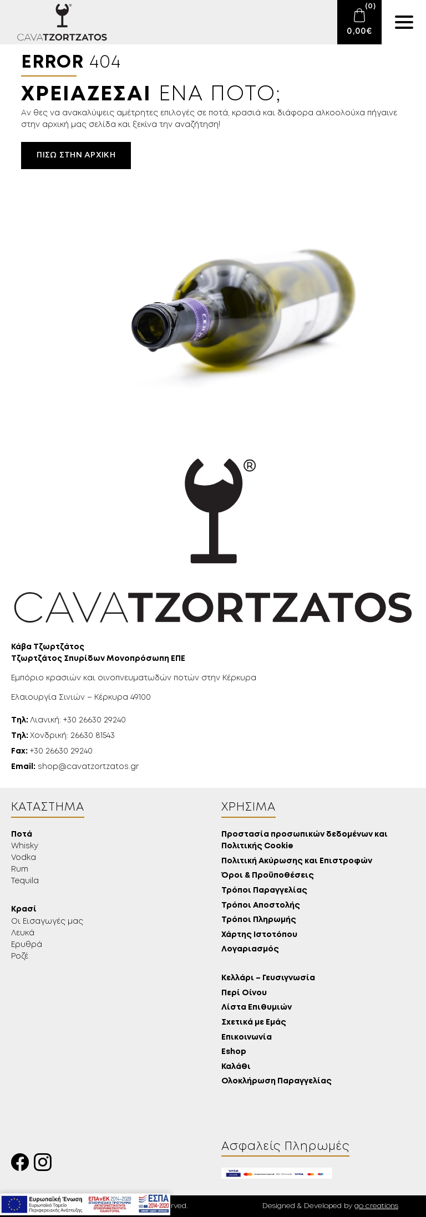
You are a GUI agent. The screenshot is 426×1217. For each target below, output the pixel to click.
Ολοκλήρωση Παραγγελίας (276, 1081)
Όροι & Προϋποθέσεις (267, 875)
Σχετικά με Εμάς (253, 1022)
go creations (376, 1206)
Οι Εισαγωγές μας (47, 921)
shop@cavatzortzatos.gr (75, 766)
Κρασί (24, 909)
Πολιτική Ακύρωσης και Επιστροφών (296, 861)
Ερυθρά (26, 944)
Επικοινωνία (246, 1037)
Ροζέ (19, 956)
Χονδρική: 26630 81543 (63, 735)
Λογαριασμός (250, 949)
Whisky (24, 846)
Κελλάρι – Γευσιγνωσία (268, 978)
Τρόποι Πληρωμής (258, 920)
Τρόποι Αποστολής (260, 905)
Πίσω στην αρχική (76, 155)
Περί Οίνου (244, 993)
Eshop (233, 1052)
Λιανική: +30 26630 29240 (68, 720)
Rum (19, 869)
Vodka (23, 857)
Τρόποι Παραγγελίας (264, 890)
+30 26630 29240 (52, 751)
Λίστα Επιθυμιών (256, 1007)
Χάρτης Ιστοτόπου (259, 935)
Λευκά (22, 933)
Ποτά (21, 834)
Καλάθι (236, 1067)
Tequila (25, 881)
